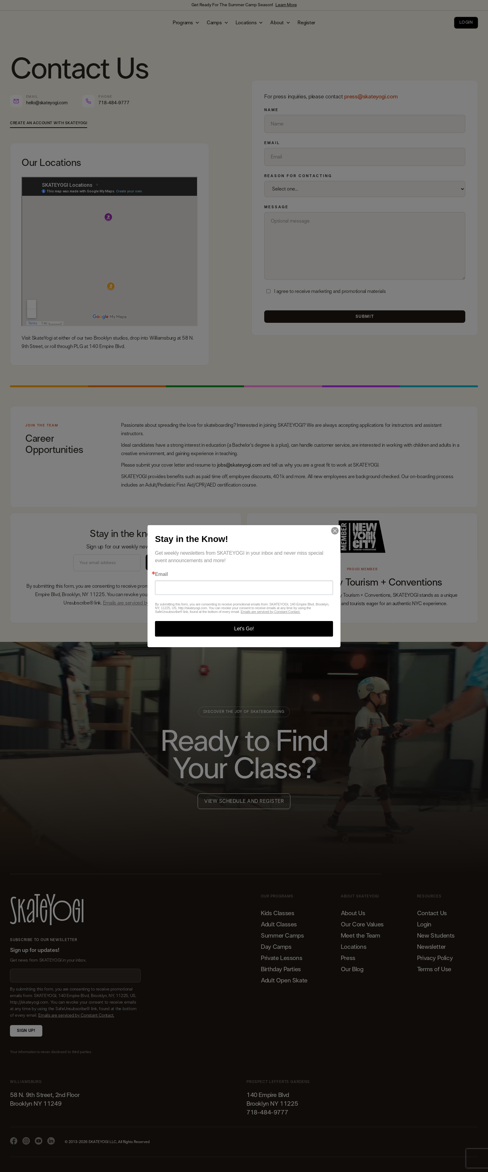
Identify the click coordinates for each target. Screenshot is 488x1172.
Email (161, 574)
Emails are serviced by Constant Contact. (270, 612)
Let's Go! (244, 628)
